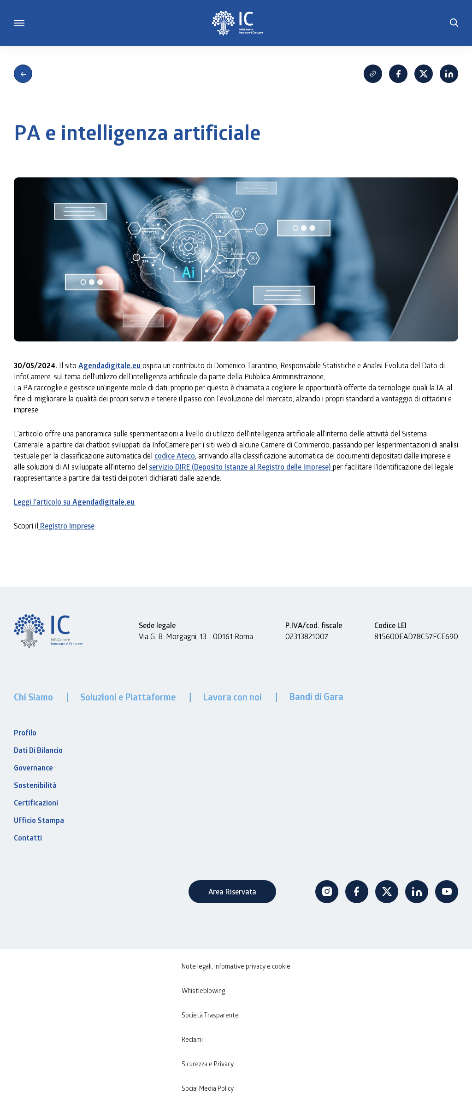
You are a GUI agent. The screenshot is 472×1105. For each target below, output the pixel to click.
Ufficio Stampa (39, 820)
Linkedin (449, 74)
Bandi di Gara (316, 696)
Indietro (23, 74)
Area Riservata (232, 891)
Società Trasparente (210, 1015)
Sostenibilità (35, 785)
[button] (454, 23)
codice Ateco (174, 455)
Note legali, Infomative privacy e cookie (236, 966)
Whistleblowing (203, 990)
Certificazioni (36, 803)
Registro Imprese (66, 525)
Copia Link (373, 74)
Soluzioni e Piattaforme (128, 697)
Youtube (446, 891)
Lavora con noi (233, 697)
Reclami (192, 1039)
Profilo (25, 733)
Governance (33, 768)
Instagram (326, 891)
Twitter (386, 891)
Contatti (28, 838)
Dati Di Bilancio (38, 750)
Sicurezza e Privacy (208, 1063)
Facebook (398, 74)
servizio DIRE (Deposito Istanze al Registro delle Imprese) (241, 466)
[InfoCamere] (237, 23)
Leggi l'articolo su (74, 501)
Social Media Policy (208, 1088)
